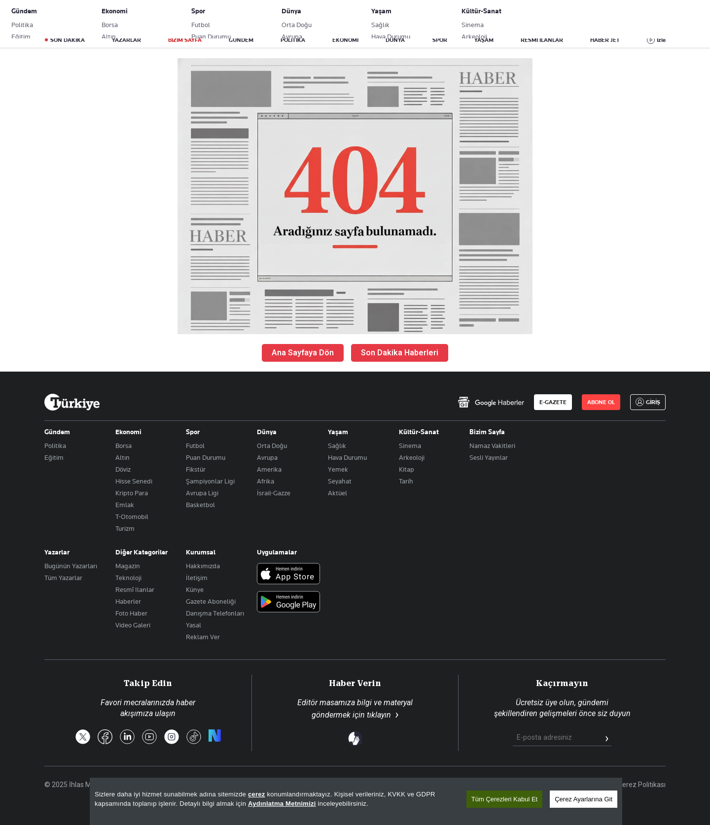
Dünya (267, 432)
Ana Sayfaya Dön (303, 352)
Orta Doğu (272, 445)
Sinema (410, 445)
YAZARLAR (126, 40)
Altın (122, 457)
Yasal (193, 625)
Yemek (338, 469)
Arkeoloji (412, 457)
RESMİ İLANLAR (542, 40)
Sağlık (337, 445)
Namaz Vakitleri (492, 445)
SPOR (439, 40)
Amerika (269, 469)
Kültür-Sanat (419, 432)
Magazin (127, 566)
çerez (256, 794)
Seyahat (340, 481)
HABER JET (605, 40)
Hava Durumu (347, 457)
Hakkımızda (203, 566)
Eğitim (54, 457)
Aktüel (337, 493)
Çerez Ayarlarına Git (583, 799)
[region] (356, 801)
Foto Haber (131, 613)
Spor (193, 432)
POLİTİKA (293, 40)
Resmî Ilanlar (134, 589)
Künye (195, 589)
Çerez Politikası (642, 784)
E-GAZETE (553, 402)
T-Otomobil (131, 516)
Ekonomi (128, 432)
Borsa (123, 445)
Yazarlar (57, 552)
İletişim (197, 578)
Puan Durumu (205, 457)
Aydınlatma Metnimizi (282, 803)
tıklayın (379, 715)
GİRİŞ (633, 17)
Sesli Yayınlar (488, 457)
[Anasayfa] (72, 402)
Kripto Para (131, 493)
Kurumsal (200, 552)
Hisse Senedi (133, 481)
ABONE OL (584, 17)
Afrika (265, 481)
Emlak (124, 505)
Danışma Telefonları (215, 613)
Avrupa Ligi (202, 493)
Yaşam (338, 432)
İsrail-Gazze (273, 493)
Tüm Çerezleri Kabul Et (504, 799)
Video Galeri (132, 625)
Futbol (195, 445)
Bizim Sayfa (487, 432)
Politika (55, 445)
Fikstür (196, 469)
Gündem (57, 432)
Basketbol (200, 505)
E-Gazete (94, 17)
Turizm (125, 528)
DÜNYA (395, 40)
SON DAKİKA (67, 40)
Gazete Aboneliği (156, 17)
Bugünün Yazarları (70, 566)
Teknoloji (128, 578)
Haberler (128, 601)
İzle (661, 40)
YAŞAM (484, 40)
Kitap (406, 469)
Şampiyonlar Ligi (210, 481)
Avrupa (267, 457)
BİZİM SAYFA (185, 40)
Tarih (406, 481)
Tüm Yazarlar (63, 578)
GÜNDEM (241, 40)
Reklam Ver (203, 637)
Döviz (123, 469)
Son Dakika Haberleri (399, 352)
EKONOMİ (345, 40)
